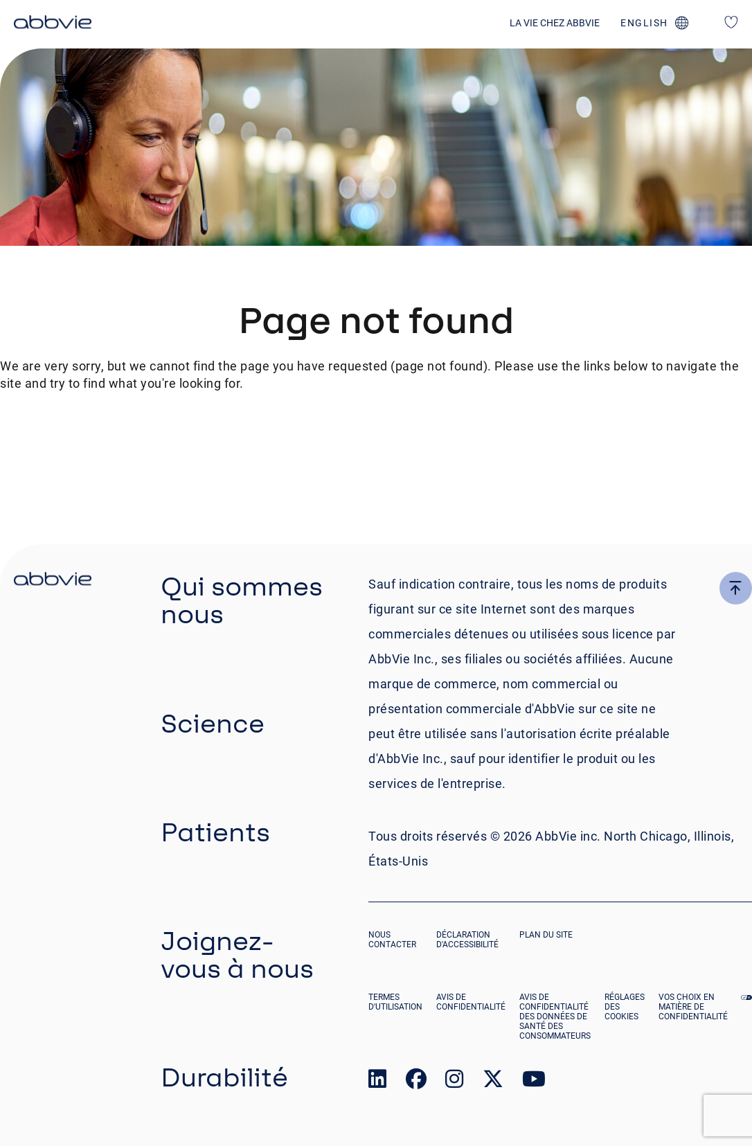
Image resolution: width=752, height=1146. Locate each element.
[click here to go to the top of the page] (735, 588)
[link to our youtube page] (534, 1082)
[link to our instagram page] (454, 1082)
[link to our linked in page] (377, 1082)
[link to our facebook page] (416, 1082)
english (644, 22)
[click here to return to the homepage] (52, 24)
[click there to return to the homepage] (52, 581)
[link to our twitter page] (493, 1082)
